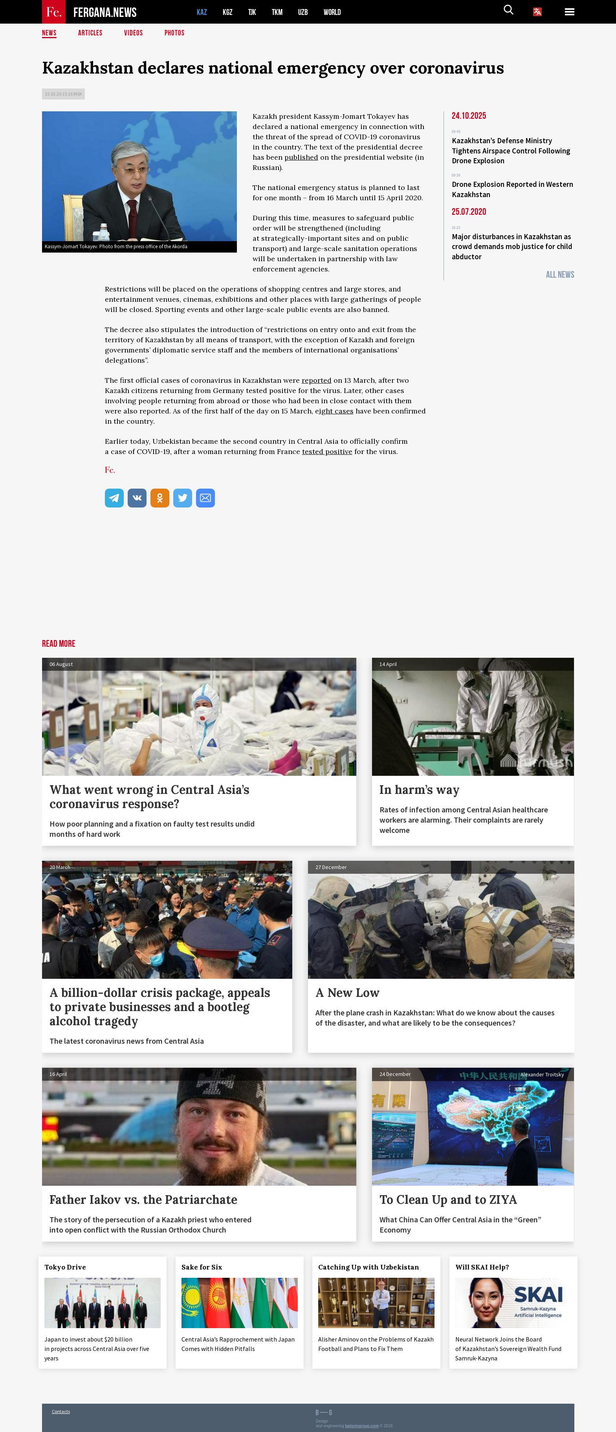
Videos (134, 33)
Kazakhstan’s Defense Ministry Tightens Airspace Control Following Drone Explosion (511, 150)
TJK (253, 12)
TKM (278, 12)
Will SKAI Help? (486, 1267)
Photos (176, 33)
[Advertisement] (308, 580)
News (49, 33)
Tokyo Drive (69, 1267)
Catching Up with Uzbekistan (372, 1267)
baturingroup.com (362, 1423)
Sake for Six (205, 1267)
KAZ (202, 12)
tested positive (327, 451)
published (301, 157)
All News (560, 270)
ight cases (336, 410)
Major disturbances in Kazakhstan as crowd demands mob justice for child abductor (512, 243)
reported (317, 380)
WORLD (335, 12)
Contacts (61, 1409)
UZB (305, 12)
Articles (91, 33)
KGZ (228, 12)
